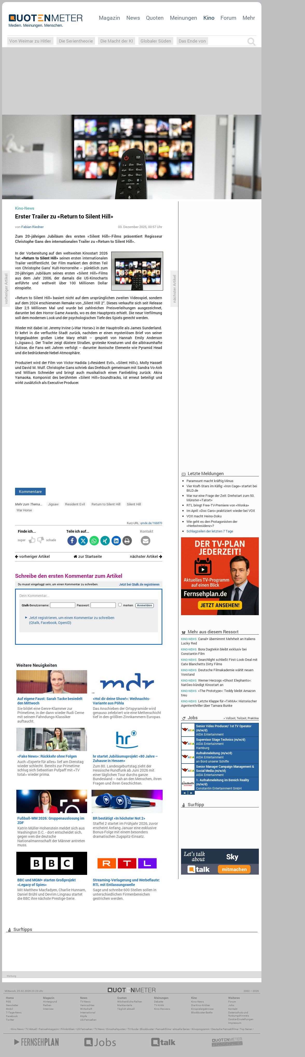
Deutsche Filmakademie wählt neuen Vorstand (217, 672)
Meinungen (183, 17)
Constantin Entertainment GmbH (215, 783)
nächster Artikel (146, 556)
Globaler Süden (156, 41)
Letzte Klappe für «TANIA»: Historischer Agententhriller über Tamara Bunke (219, 703)
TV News (99, 1029)
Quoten (155, 17)
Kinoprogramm (201, 1029)
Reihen (47, 1005)
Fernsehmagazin (49, 1029)
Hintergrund (50, 1001)
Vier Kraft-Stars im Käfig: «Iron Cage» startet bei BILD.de (221, 488)
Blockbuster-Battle (201, 1012)
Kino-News (197, 1001)
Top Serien (246, 1029)
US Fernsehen (85, 1029)
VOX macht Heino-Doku (203, 516)
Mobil (9, 1009)
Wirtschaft (86, 1009)
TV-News (85, 1001)
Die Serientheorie (76, 41)
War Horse (24, 510)
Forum (228, 17)
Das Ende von (192, 41)
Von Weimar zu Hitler (30, 41)
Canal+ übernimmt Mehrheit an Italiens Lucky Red (218, 640)
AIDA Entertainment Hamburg (213, 743)
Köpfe (83, 1016)
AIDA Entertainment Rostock (218, 770)
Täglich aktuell (126, 1009)
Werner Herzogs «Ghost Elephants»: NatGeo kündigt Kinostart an (216, 682)
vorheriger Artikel (32, 556)
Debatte (158, 1001)
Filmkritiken (68, 1029)
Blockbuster (147, 1029)
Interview (48, 1009)
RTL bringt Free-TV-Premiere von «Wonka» (217, 505)
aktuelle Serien (181, 1029)
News (133, 17)
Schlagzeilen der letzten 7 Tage (209, 531)
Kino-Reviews (162, 1009)
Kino (208, 17)
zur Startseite (88, 556)
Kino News (17, 1029)
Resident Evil (75, 504)
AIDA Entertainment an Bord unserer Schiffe (216, 729)
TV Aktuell (31, 1029)
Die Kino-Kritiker (200, 1005)
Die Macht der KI (116, 41)
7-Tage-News (14, 1012)
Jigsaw (53, 504)
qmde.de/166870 (151, 523)
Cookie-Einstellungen (240, 1019)
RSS (8, 1001)
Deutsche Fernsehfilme (224, 1029)
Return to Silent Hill (106, 504)
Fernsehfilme (163, 1029)
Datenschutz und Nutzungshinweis (238, 1014)
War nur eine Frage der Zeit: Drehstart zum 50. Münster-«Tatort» (220, 497)
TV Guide (133, 1029)
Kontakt (232, 1009)
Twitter (10, 1019)
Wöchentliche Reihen (129, 1001)
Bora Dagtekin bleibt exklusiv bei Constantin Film (214, 651)
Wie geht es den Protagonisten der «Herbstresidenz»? (211, 523)
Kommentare (30, 491)
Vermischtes (87, 1005)
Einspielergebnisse (202, 1009)
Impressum (234, 1023)
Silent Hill (134, 504)
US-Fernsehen (88, 1019)
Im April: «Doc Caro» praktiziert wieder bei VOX (220, 510)
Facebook (12, 1016)
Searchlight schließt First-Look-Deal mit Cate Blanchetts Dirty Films (219, 661)
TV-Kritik (159, 1005)
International (87, 1012)
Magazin (109, 17)
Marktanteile (124, 1005)
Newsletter (12, 1005)
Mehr (248, 17)
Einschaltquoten (116, 1029)
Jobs (231, 1005)
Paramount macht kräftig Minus (209, 480)
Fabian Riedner (32, 227)
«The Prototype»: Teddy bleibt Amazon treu (218, 693)
